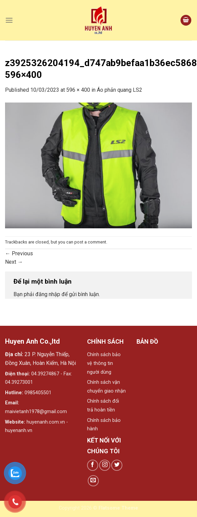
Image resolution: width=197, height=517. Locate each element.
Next (14, 262)
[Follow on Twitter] (116, 465)
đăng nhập (47, 294)
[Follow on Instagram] (104, 465)
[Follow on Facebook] (92, 465)
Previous (19, 253)
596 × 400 (78, 90)
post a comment (90, 242)
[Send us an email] (93, 480)
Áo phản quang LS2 (119, 90)
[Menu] (9, 20)
